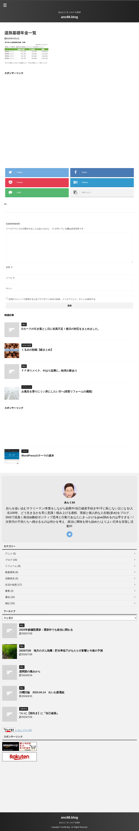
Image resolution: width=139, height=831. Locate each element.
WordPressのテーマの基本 (37, 455)
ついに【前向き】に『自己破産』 (39, 713)
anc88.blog (69, 17)
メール (10, 278)
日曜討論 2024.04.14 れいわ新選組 (41, 692)
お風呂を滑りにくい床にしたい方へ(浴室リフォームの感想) (56, 391)
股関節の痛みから (29, 671)
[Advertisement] (29, 98)
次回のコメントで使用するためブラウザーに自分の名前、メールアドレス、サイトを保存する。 (53, 299)
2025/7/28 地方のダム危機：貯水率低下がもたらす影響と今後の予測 (62, 650)
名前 (9, 267)
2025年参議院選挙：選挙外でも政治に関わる (46, 629)
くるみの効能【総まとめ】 (37, 349)
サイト (9, 288)
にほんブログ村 (17, 730)
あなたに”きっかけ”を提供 (69, 822)
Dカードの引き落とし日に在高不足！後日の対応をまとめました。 (60, 328)
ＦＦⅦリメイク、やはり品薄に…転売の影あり (49, 370)
